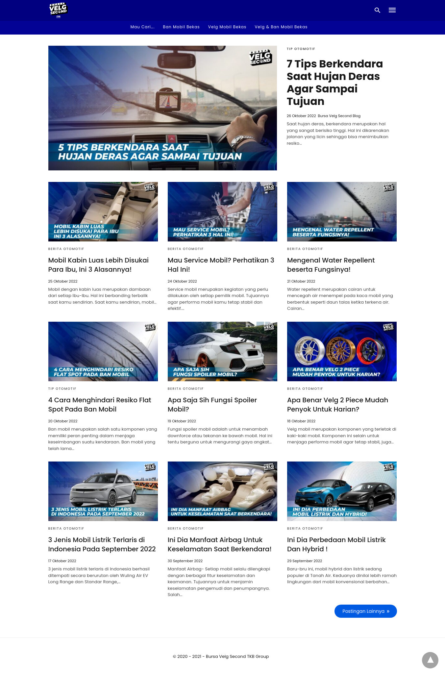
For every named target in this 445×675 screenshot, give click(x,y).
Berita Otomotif (66, 248)
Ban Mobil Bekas (181, 27)
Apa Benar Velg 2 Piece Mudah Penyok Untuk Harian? (337, 404)
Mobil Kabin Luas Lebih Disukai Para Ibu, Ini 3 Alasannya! (98, 265)
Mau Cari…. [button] (143, 27)
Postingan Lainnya (364, 611)
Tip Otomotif (301, 48)
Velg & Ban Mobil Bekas (281, 27)
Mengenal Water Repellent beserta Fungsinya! (331, 265)
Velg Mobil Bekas (227, 27)
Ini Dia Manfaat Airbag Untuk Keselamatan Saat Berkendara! (220, 544)
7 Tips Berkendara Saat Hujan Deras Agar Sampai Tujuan (335, 82)
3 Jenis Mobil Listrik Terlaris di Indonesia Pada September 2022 (102, 544)
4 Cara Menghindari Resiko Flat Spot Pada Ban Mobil (99, 404)
